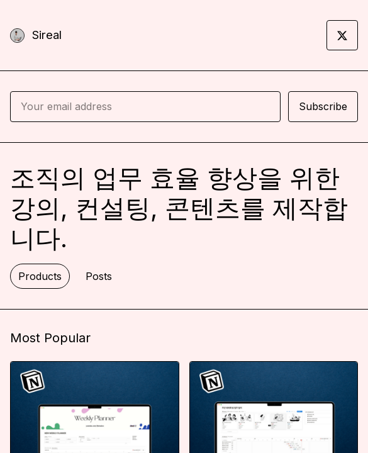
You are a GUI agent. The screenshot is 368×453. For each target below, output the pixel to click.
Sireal (47, 35)
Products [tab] (40, 276)
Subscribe (323, 106)
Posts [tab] (99, 276)
